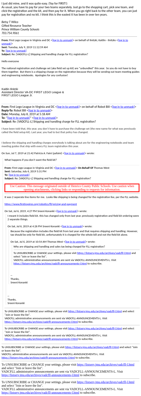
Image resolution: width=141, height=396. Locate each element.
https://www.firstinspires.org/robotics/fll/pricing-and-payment (40, 204)
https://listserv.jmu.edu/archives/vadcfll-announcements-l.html (50, 263)
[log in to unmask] (62, 40)
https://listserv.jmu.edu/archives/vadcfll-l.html (104, 253)
